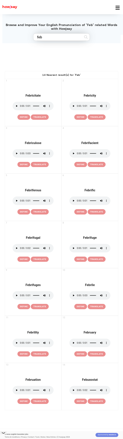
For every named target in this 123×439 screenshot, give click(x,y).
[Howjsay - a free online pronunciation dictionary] (8, 7)
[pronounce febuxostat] (89, 390)
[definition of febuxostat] (80, 401)
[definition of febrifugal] (23, 259)
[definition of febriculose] (23, 164)
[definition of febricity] (80, 117)
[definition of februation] (23, 401)
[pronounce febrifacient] (89, 153)
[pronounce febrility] (33, 343)
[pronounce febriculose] (33, 153)
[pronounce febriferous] (33, 200)
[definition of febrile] (80, 306)
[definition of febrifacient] (80, 164)
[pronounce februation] (33, 390)
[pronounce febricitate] (33, 106)
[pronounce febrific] (89, 200)
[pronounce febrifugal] (33, 248)
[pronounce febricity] (89, 106)
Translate (39, 117)
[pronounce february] (89, 343)
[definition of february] (80, 354)
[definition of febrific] (80, 211)
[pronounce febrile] (89, 295)
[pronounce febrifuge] (89, 248)
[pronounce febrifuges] (33, 295)
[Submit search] (86, 37)
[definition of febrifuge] (80, 259)
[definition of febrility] (23, 354)
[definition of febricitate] (23, 117)
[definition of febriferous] (23, 211)
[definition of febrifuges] (23, 306)
